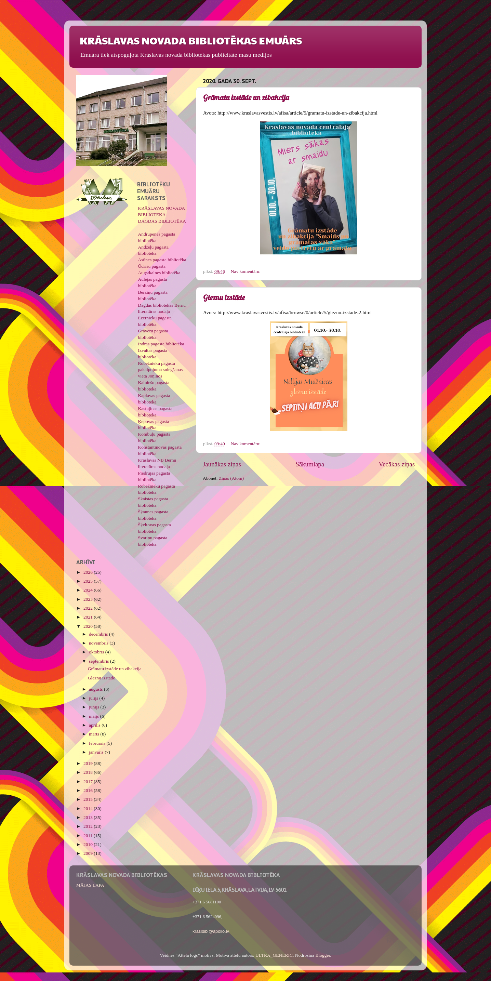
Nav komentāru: (246, 271)
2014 (88, 808)
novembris (99, 643)
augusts (96, 689)
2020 (88, 626)
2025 (88, 581)
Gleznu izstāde (224, 297)
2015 (88, 799)
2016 (88, 790)
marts (94, 734)
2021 (88, 617)
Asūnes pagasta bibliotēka (162, 259)
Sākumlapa (309, 464)
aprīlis (95, 725)
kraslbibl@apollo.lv (211, 931)
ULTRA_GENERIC (274, 955)
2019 (88, 763)
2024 (88, 590)
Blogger (322, 955)
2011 (88, 835)
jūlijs (94, 698)
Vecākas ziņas (397, 464)
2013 (88, 817)
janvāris (97, 752)
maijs (94, 716)
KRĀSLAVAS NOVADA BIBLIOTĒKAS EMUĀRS (191, 40)
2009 (88, 853)
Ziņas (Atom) (231, 478)
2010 (88, 844)
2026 (88, 572)
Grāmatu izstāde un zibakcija (246, 97)
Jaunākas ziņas (222, 464)
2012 (88, 826)
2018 (88, 772)
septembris (99, 661)
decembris (99, 634)
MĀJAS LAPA (90, 885)
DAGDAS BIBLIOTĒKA (162, 221)
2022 (88, 608)
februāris (97, 743)
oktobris (97, 651)
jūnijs (94, 707)
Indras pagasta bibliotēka (161, 343)
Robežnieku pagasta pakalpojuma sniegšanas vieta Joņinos (160, 370)
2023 (88, 599)
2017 (88, 781)
